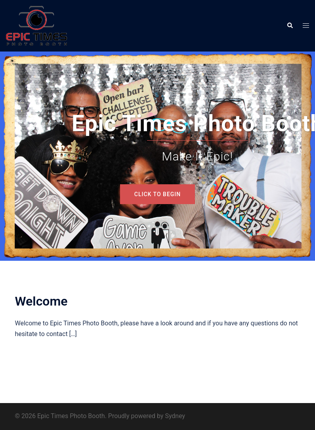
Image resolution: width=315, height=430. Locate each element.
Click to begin (157, 194)
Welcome (41, 301)
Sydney (175, 416)
